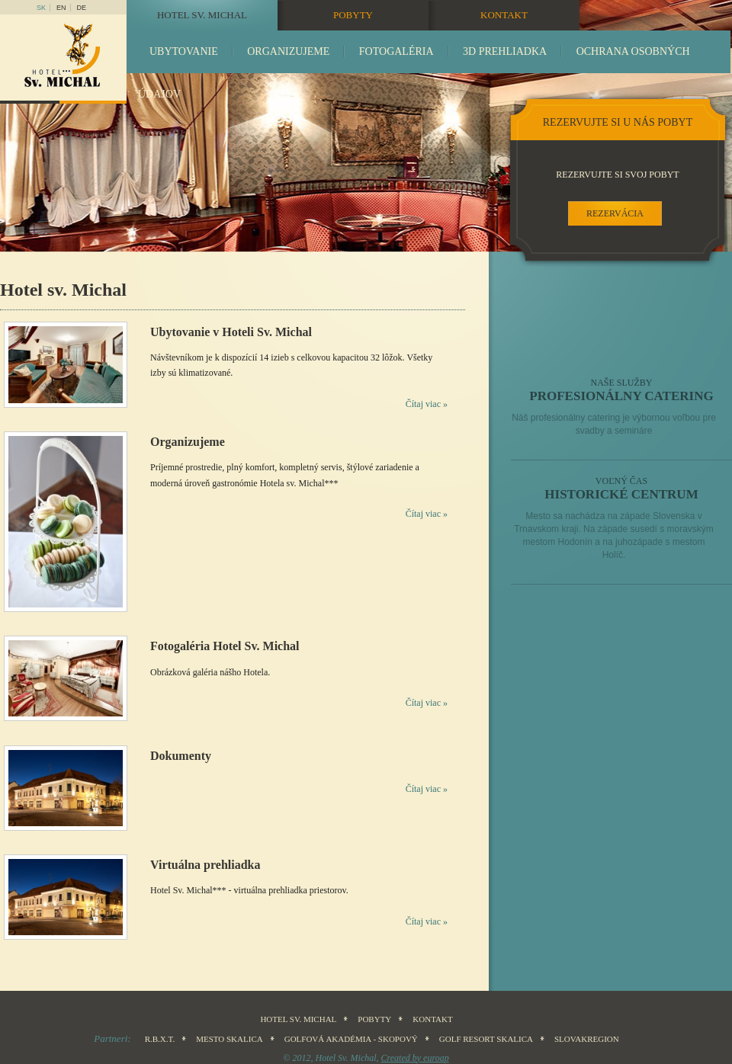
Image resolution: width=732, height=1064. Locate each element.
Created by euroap (415, 1058)
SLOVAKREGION (586, 1038)
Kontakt (504, 15)
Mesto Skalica (229, 1038)
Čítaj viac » (427, 404)
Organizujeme (288, 51)
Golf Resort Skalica (486, 1038)
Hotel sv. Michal (202, 15)
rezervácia (615, 213)
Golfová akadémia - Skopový (351, 1038)
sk (41, 7)
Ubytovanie (183, 51)
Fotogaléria (396, 51)
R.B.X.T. (160, 1038)
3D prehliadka (505, 51)
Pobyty (353, 15)
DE (82, 7)
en (61, 7)
